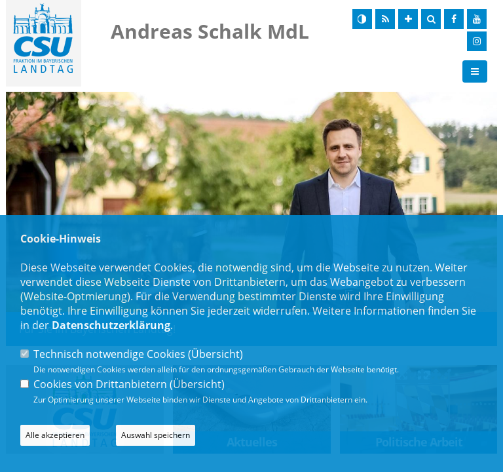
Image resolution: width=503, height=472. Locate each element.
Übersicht (215, 354)
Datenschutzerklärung (111, 325)
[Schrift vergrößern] (408, 19)
